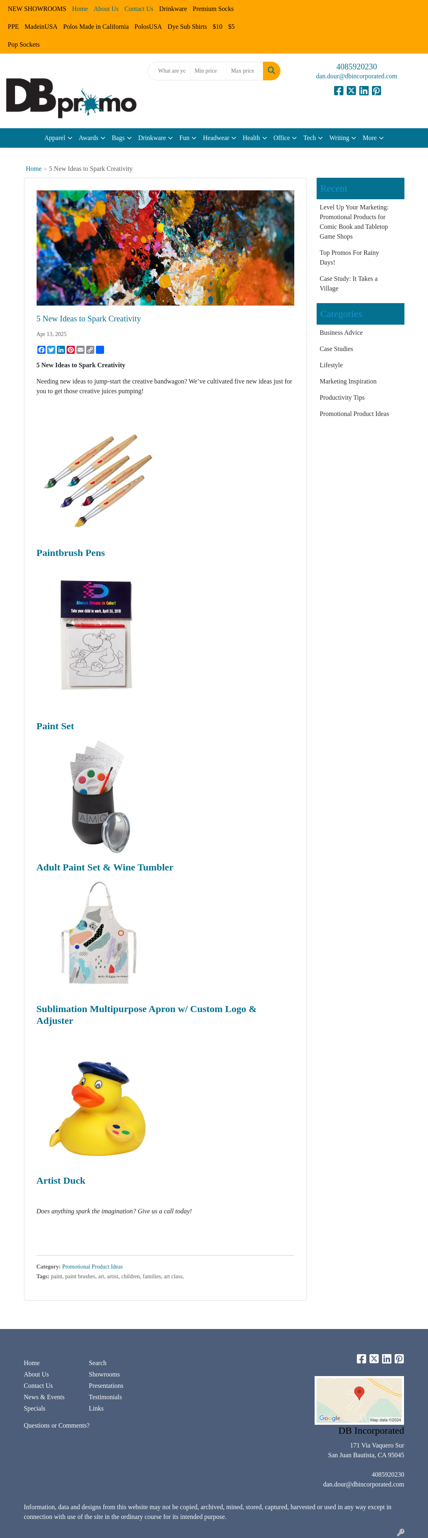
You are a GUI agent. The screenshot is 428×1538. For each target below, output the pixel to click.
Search (97, 1362)
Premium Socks (213, 8)
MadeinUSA (41, 26)
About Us (36, 1374)
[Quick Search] (169, 71)
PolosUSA (148, 26)
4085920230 (357, 66)
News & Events (44, 1397)
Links (96, 1408)
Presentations (106, 1385)
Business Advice (341, 332)
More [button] (370, 137)
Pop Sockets (24, 44)
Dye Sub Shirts (187, 26)
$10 (217, 26)
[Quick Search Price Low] (208, 71)
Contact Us (38, 1385)
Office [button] (282, 137)
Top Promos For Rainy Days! (349, 257)
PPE (13, 26)
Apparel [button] (54, 137)
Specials (35, 1408)
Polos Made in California (95, 26)
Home (34, 168)
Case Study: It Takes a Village (349, 283)
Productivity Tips (342, 397)
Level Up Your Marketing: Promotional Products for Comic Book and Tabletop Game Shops (354, 222)
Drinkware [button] (152, 137)
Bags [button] (118, 137)
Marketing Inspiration (348, 381)
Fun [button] (184, 137)
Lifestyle (331, 365)
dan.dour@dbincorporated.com (357, 76)
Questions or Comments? (57, 1425)
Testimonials (105, 1397)
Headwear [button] (216, 137)
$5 (231, 26)
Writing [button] (339, 137)
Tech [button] (309, 137)
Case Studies (336, 348)
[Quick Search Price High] (244, 71)
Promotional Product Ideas (92, 1267)
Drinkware (173, 8)
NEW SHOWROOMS (37, 8)
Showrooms (104, 1374)
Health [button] (251, 137)
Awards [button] (88, 137)
